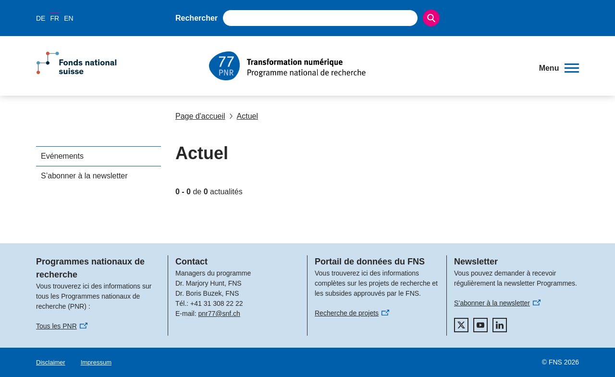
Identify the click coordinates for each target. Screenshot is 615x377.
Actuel (243, 116)
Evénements (62, 156)
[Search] (431, 18)
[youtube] (480, 325)
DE (40, 18)
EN (68, 18)
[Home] (367, 65)
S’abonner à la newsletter (84, 176)
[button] (559, 68)
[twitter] (461, 325)
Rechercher (196, 18)
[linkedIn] (499, 325)
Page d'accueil (200, 116)
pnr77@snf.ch (219, 313)
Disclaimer (50, 362)
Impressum (96, 362)
